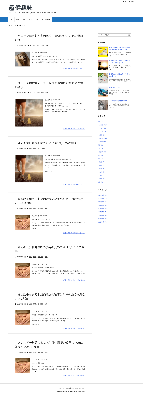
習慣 (42, 45)
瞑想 (101, 165)
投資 (100, 145)
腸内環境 (40, 208)
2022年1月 (102, 202)
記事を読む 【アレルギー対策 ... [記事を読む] (74, 375)
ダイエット (103, 128)
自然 (46, 304)
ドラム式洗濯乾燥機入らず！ (118, 101)
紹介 (100, 155)
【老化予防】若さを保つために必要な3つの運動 (45, 143)
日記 (100, 148)
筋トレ (102, 152)
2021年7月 (102, 212)
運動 (46, 45)
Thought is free (81, 391)
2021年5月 (102, 218)
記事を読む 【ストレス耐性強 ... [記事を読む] (74, 129)
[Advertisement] (114, 242)
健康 (38, 45)
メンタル (32, 45)
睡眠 (101, 162)
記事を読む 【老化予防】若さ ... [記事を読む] (74, 184)
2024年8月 (102, 198)
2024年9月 (102, 195)
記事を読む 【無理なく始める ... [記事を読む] (74, 233)
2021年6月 (102, 215)
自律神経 (103, 142)
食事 (46, 257)
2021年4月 (102, 222)
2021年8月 (102, 208)
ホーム (13, 26)
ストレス (32, 92)
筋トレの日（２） (114, 87)
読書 (100, 182)
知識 (101, 168)
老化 (39, 148)
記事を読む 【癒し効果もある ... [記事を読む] (74, 328)
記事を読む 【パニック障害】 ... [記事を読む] (74, 69)
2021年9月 (102, 205)
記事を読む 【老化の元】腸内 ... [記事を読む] (74, 280)
